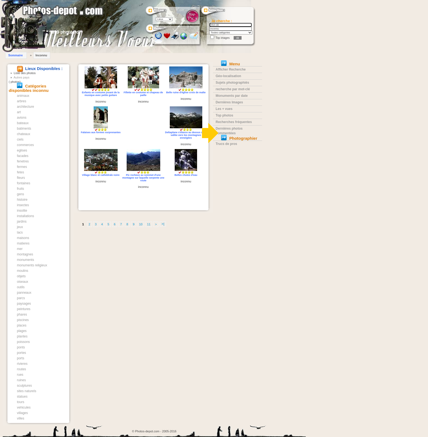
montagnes (25, 254)
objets (21, 276)
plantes (22, 336)
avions (21, 118)
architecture (25, 107)
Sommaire (15, 55)
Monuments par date (232, 96)
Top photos (224, 115)
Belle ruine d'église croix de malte (186, 92)
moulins (22, 271)
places (21, 325)
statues (22, 396)
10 (140, 224)
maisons (23, 238)
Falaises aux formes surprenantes (101, 132)
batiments (24, 128)
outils (21, 287)
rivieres (22, 364)
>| (162, 224)
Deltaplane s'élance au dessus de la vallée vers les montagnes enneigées (186, 135)
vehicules (24, 407)
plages (21, 331)
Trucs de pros (226, 144)
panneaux (24, 293)
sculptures (24, 386)
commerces (25, 145)
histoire (22, 200)
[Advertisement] (143, 128)
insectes (23, 205)
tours (20, 402)
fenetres (23, 161)
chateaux (23, 134)
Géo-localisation (228, 76)
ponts (21, 347)
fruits (20, 189)
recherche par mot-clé (233, 89)
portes (21, 353)
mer (20, 249)
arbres (21, 101)
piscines (23, 320)
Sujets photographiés (232, 83)
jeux (20, 227)
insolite (22, 210)
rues (20, 375)
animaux (23, 96)
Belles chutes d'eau (185, 175)
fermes (22, 167)
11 (148, 224)
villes (20, 418)
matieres (23, 243)
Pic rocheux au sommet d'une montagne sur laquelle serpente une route (143, 178)
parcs (21, 298)
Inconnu (41, 55)
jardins (21, 221)
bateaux (23, 123)
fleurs (21, 178)
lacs (20, 232)
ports (20, 358)
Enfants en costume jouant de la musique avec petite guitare (101, 94)
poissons (23, 342)
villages (22, 413)
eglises (22, 150)
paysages (24, 303)
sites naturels (26, 391)
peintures (23, 309)
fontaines (23, 183)
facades (22, 156)
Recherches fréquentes (234, 122)
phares (22, 314)
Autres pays (21, 77)
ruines (21, 380)
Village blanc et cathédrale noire (100, 175)
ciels (20, 139)
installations (25, 216)
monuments (25, 260)
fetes (20, 172)
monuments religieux (32, 265)
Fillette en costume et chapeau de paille (143, 94)
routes (21, 369)
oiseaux (22, 282)
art (19, 112)
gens (20, 194)
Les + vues (224, 109)
